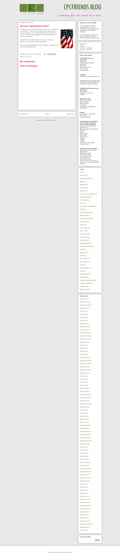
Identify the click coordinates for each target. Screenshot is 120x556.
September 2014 (85, 370)
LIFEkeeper (83, 240)
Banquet (82, 184)
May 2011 (83, 490)
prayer (82, 249)
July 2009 (83, 530)
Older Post (70, 114)
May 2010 (83, 515)
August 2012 (83, 444)
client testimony (84, 197)
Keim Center (83, 234)
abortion (82, 175)
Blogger (69, 552)
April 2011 (83, 493)
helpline (82, 225)
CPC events (83, 200)
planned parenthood (86, 246)
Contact (82, 46)
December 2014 (84, 360)
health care (83, 221)
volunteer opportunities (86, 280)
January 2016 (84, 330)
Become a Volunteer (86, 49)
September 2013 (85, 404)
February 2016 (84, 326)
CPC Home (83, 43)
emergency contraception (87, 206)
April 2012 (83, 456)
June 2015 (83, 348)
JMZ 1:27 (82, 231)
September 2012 (85, 441)
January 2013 (84, 428)
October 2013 (84, 400)
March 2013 (83, 422)
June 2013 (83, 413)
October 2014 (84, 367)
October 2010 (84, 508)
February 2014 (84, 391)
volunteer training (85, 283)
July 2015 (83, 345)
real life (82, 255)
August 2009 (83, 527)
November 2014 (84, 363)
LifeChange (83, 237)
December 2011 (84, 468)
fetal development (85, 212)
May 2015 (83, 351)
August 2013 (83, 407)
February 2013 (84, 425)
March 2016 (83, 323)
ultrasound (83, 277)
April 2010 (83, 518)
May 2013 (83, 416)
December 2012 (84, 431)
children (82, 191)
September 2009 (85, 524)
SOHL (81, 265)
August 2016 (83, 308)
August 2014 (83, 373)
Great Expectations (85, 218)
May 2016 (83, 317)
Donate (82, 45)
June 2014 (83, 379)
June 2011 (83, 487)
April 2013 (83, 419)
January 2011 (84, 502)
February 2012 (84, 462)
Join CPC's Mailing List (86, 48)
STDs (81, 271)
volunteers (83, 286)
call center (83, 187)
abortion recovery (85, 178)
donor (81, 203)
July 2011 (83, 484)
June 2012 (83, 450)
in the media (27, 56)
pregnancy (83, 252)
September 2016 (85, 305)
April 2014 (83, 385)
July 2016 (83, 311)
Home (47, 114)
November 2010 (84, 505)
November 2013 (84, 397)
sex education (84, 261)
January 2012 (84, 465)
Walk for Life (83, 289)
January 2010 (84, 521)
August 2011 (83, 481)
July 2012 (83, 447)
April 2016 (83, 320)
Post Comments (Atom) (50, 120)
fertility (82, 209)
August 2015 (83, 342)
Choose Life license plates (87, 194)
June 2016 (83, 314)
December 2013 (84, 394)
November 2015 (84, 336)
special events (84, 268)
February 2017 (84, 302)
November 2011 (84, 471)
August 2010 (83, 512)
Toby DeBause (84, 274)
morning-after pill (85, 243)
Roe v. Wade (83, 258)
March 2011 (83, 496)
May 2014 (83, 382)
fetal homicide (84, 215)
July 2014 (83, 376)
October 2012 (84, 438)
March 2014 (83, 388)
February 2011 (84, 499)
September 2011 (85, 478)
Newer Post (23, 114)
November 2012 (84, 434)
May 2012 (83, 453)
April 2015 (83, 354)
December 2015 (84, 333)
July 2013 (83, 410)
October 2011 (84, 474)
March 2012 (83, 459)
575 (81, 172)
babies (82, 181)
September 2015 (85, 339)
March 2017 (83, 299)
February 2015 (84, 357)
